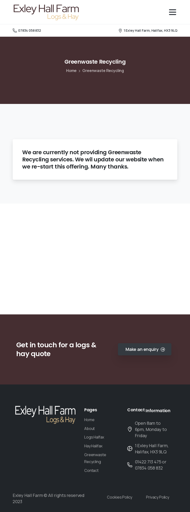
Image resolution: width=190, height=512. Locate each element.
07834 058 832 (27, 30)
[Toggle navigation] (172, 12)
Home (71, 70)
